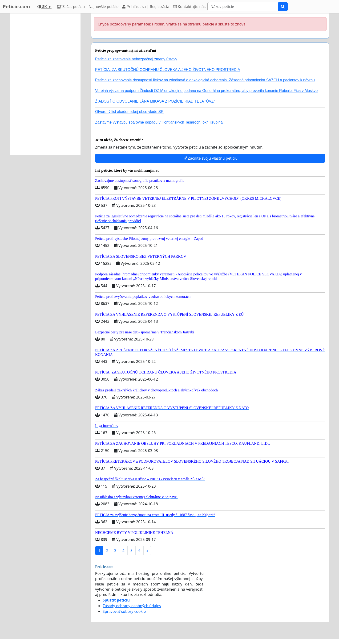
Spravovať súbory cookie (124, 611)
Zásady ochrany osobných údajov (132, 605)
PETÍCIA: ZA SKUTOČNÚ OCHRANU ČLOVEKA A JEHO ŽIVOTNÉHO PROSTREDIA (167, 70)
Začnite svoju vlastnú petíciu (210, 158)
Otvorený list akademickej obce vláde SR (129, 112)
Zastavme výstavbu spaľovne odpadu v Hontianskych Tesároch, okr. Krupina (159, 122)
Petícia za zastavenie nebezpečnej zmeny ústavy (136, 59)
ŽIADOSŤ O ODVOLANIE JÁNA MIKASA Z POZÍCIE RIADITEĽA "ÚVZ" (155, 101)
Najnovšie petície (103, 6)
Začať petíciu (71, 6)
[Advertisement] (45, 84)
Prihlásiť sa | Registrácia (145, 6)
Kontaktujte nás (189, 6)
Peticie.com (16, 6)
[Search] (242, 6)
